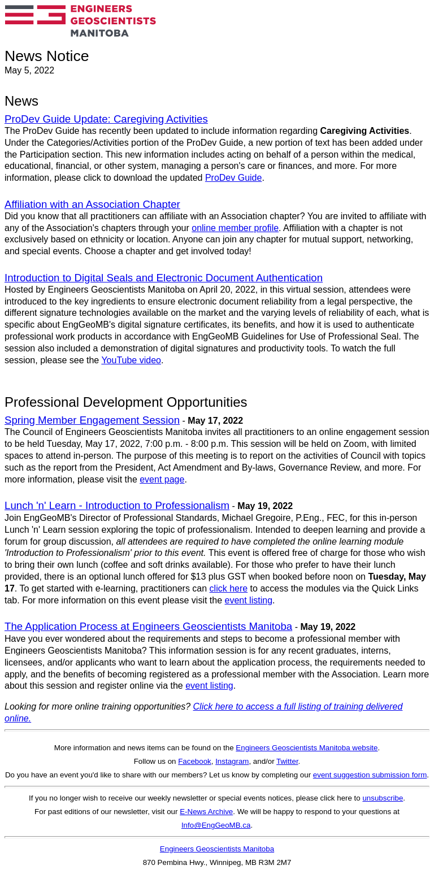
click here (229, 588)
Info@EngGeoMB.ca (215, 825)
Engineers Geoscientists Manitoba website (306, 747)
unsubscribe (382, 798)
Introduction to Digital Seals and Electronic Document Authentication (164, 278)
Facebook (194, 761)
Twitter (287, 761)
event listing (249, 600)
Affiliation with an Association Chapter (92, 204)
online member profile (235, 228)
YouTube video (131, 360)
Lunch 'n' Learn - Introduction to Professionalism (117, 505)
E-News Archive (206, 811)
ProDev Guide (233, 177)
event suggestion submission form (370, 775)
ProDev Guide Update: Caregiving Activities (106, 119)
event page (162, 479)
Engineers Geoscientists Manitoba (217, 849)
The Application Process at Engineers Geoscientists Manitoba (148, 626)
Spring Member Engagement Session (92, 420)
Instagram (232, 761)
